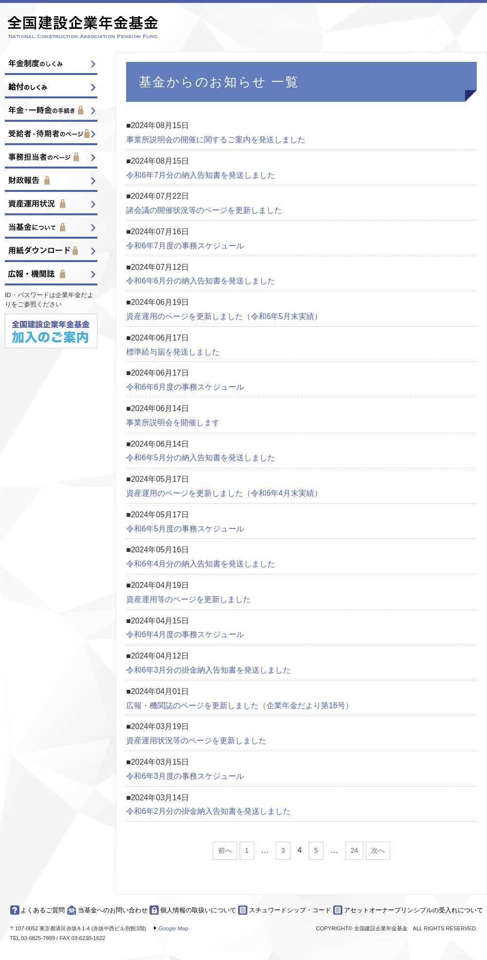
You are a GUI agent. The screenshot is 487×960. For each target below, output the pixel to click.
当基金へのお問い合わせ (113, 910)
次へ (378, 850)
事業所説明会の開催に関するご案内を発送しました (215, 139)
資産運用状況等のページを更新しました (196, 740)
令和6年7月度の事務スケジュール (185, 246)
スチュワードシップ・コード (290, 910)
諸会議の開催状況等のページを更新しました (204, 210)
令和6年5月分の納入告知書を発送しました (200, 457)
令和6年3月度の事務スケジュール (185, 776)
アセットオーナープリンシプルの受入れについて (413, 910)
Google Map (173, 928)
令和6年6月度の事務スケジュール (185, 387)
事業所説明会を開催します (173, 422)
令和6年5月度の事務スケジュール (185, 529)
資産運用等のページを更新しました (188, 599)
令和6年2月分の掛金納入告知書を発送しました (208, 811)
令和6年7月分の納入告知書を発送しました (200, 175)
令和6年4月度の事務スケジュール (185, 634)
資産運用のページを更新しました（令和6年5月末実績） (224, 316)
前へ (225, 850)
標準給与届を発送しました (173, 352)
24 (354, 850)
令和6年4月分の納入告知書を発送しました (200, 564)
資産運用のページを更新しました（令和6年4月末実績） (224, 493)
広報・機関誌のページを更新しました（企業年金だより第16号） (239, 705)
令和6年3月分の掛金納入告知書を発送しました (208, 670)
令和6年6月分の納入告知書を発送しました (200, 281)
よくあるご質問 (42, 910)
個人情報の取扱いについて (198, 910)
